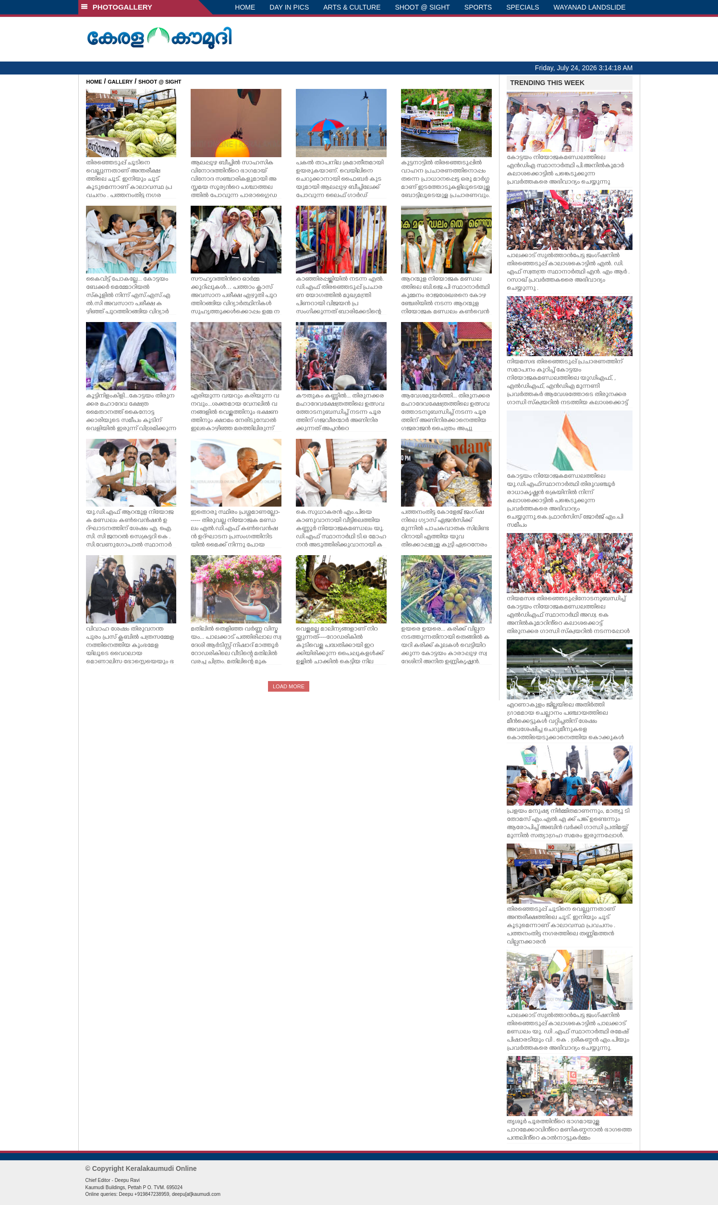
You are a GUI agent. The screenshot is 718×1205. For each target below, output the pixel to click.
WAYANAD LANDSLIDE (590, 7)
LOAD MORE (288, 686)
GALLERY (120, 82)
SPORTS (478, 7)
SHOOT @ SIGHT (422, 7)
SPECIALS (522, 7)
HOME (245, 7)
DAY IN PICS (289, 7)
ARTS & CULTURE (351, 7)
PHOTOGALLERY (117, 7)
